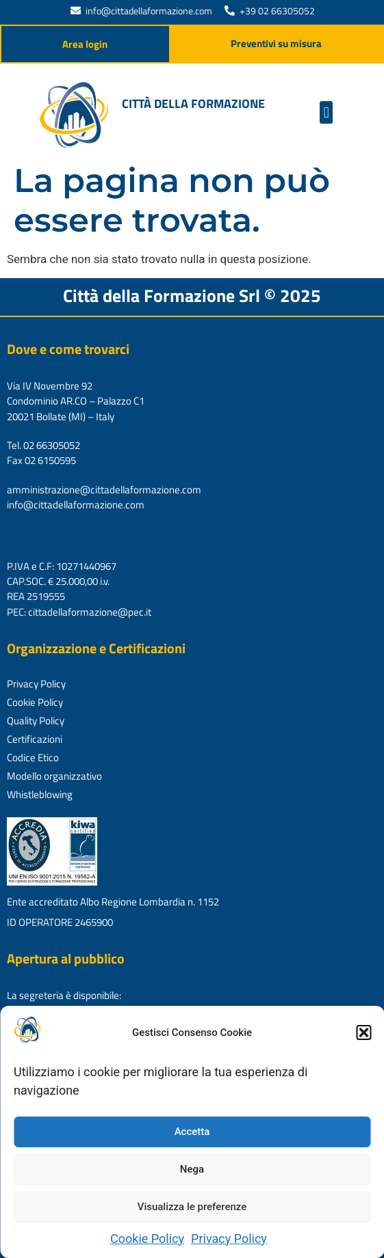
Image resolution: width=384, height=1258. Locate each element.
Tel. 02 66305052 (43, 445)
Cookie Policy (147, 1238)
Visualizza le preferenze (192, 1207)
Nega (192, 1169)
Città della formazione (193, 103)
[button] (363, 1032)
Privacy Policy (229, 1238)
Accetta (192, 1131)
